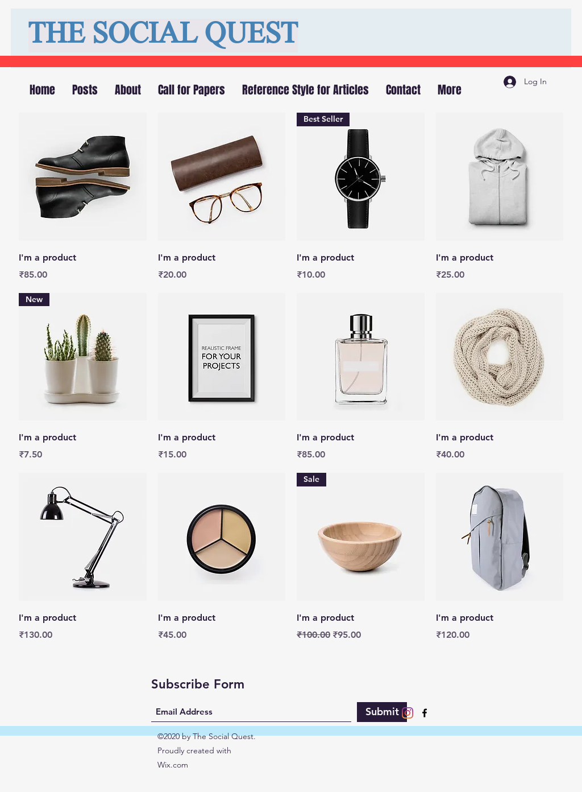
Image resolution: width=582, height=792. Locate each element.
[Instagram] (407, 713)
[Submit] (382, 712)
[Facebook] (424, 713)
